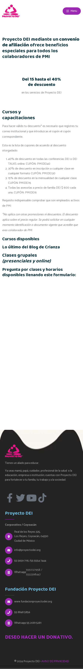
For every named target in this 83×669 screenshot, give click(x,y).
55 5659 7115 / (22, 561)
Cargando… (41, 346)
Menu (71, 11)
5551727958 (33, 570)
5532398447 (33, 574)
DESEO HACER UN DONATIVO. (39, 637)
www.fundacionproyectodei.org (33, 601)
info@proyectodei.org (27, 550)
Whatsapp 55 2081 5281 (27, 623)
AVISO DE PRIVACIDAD (55, 661)
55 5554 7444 (38, 561)
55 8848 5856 (22, 612)
